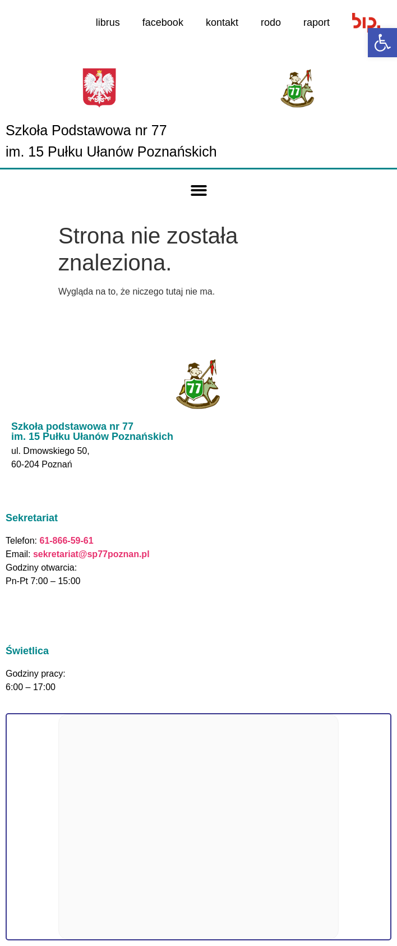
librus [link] (108, 22)
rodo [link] (271, 22)
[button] (199, 191)
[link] (382, 42)
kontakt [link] (222, 22)
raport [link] (316, 22)
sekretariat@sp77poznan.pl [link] (91, 554)
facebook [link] (162, 22)
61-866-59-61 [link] (65, 540)
